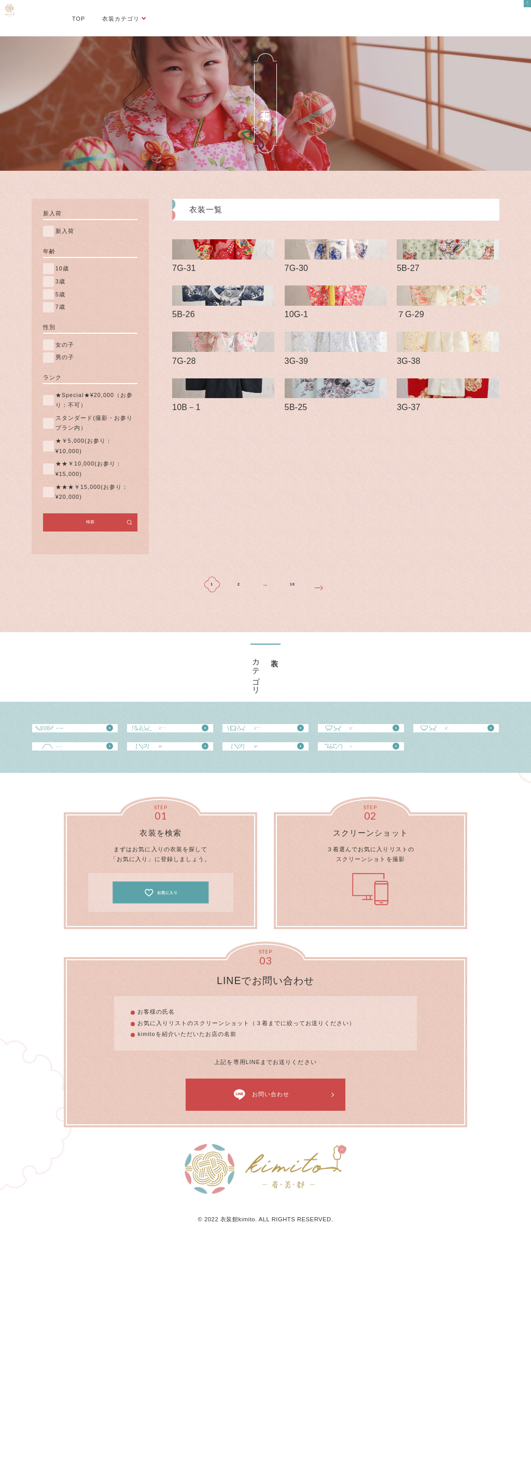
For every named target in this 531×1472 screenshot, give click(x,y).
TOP (78, 19)
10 (292, 769)
